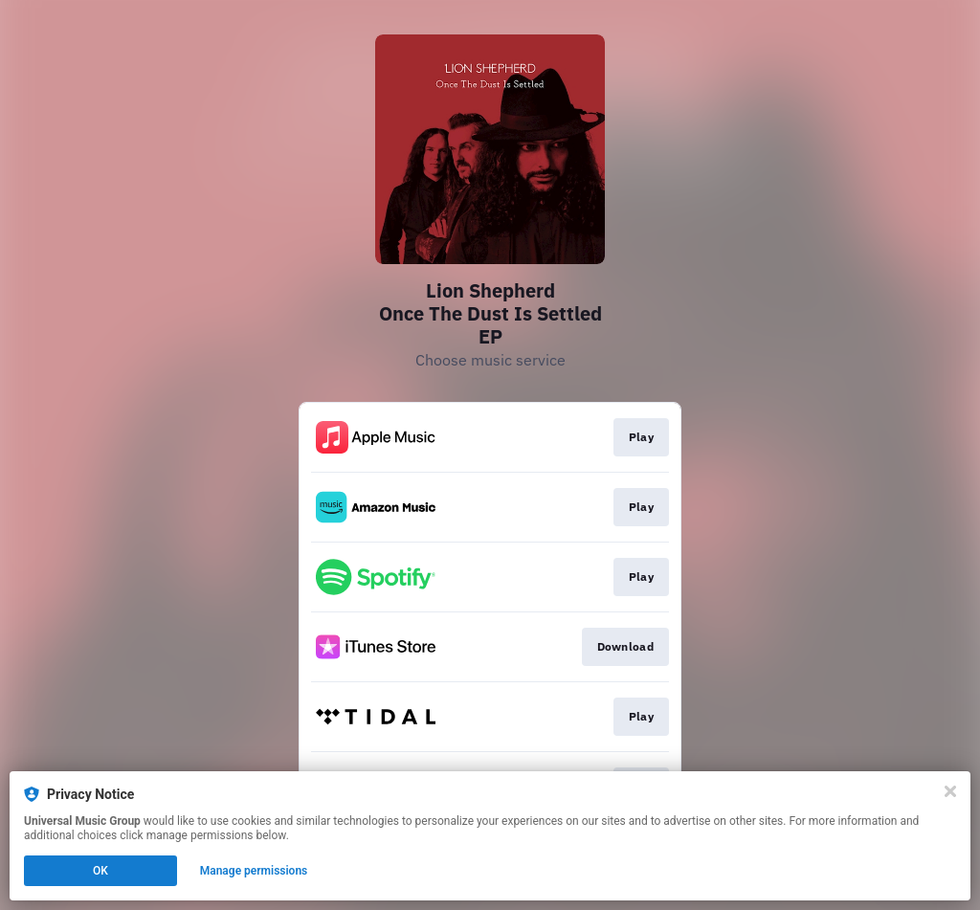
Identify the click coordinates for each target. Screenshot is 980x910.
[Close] (950, 791)
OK (100, 870)
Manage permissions (254, 870)
